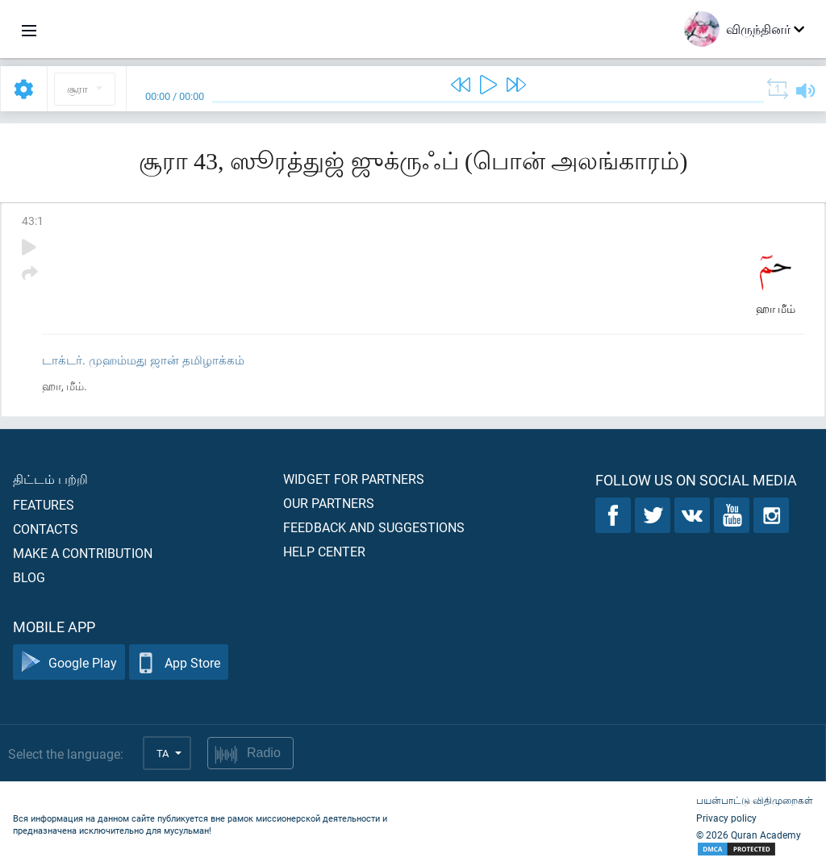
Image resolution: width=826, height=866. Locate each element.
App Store (178, 662)
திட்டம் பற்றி (50, 478)
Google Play (69, 662)
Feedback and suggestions (374, 526)
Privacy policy (726, 817)
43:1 (33, 220)
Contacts (45, 528)
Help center (324, 551)
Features (43, 504)
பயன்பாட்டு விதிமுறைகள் (754, 799)
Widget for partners (353, 478)
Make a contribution (82, 552)
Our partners (328, 502)
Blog (29, 576)
